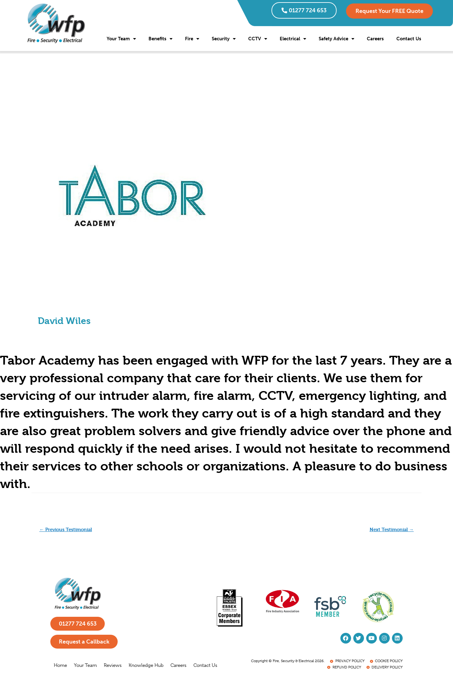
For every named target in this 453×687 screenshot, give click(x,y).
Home (60, 667)
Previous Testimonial (68, 529)
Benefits (160, 38)
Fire (192, 38)
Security (224, 38)
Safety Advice (336, 38)
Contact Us (408, 39)
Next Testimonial (389, 529)
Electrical (293, 38)
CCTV (257, 38)
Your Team (121, 38)
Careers (375, 39)
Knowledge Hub (146, 667)
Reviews (113, 667)
